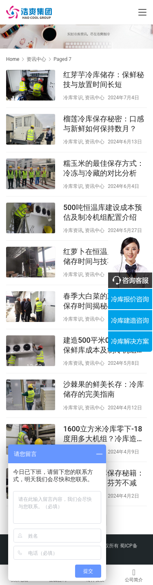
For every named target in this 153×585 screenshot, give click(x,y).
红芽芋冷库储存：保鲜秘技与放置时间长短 (103, 79)
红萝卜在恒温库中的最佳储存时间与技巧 (103, 256)
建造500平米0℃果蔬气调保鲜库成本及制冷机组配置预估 (104, 345)
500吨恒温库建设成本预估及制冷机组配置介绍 (102, 212)
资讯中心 (94, 97)
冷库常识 (73, 97)
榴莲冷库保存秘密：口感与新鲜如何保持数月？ (103, 123)
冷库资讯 (73, 230)
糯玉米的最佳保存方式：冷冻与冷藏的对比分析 (103, 168)
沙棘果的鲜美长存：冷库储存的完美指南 (103, 389)
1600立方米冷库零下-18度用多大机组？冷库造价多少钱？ (103, 434)
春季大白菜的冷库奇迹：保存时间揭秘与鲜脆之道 (103, 301)
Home (12, 59)
